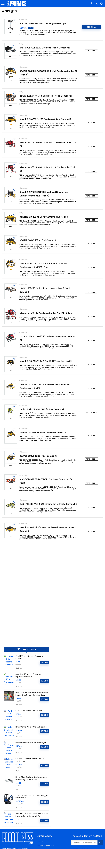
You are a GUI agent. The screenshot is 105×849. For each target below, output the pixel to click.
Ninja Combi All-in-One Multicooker (31, 726)
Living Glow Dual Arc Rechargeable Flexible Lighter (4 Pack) (31, 777)
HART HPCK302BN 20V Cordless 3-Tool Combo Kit (44, 47)
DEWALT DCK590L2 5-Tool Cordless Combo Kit (42, 432)
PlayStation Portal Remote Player (31, 742)
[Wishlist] (101, 3)
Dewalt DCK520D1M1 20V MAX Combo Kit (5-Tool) (44, 217)
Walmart (19, 668)
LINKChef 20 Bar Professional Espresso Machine (28, 675)
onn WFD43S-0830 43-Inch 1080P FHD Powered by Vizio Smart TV (32, 814)
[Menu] (3, 3)
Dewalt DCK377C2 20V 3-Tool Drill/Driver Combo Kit (45, 361)
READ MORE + (91, 51)
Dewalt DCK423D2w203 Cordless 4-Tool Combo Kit (45, 119)
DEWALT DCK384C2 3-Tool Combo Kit (38, 456)
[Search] (91, 3)
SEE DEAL (91, 27)
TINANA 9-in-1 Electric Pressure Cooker (29, 657)
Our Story (42, 841)
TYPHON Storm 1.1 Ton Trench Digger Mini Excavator (32, 796)
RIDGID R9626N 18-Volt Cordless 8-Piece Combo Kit (45, 95)
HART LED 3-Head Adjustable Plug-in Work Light (43, 23)
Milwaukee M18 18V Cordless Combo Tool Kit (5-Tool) (46, 313)
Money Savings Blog (46, 844)
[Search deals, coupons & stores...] (100, 842)
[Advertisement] (26, 624)
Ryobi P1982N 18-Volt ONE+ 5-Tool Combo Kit (42, 409)
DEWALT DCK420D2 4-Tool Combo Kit (38, 240)
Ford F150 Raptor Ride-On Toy (29, 710)
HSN (17, 789)
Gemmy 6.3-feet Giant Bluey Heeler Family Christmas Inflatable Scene (32, 693)
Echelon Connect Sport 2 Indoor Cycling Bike (30, 759)
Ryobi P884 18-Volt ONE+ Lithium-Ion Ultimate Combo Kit (48, 504)
